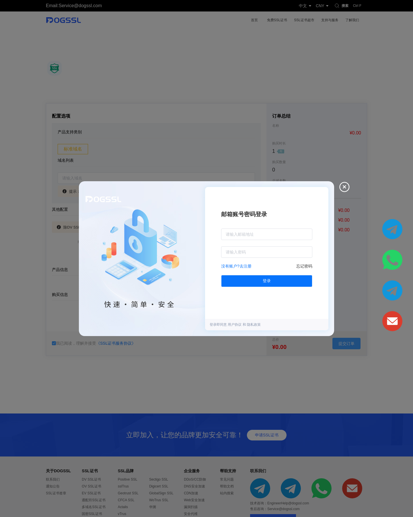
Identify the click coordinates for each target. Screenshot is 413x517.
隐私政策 (254, 325)
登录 (267, 280)
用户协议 (235, 325)
